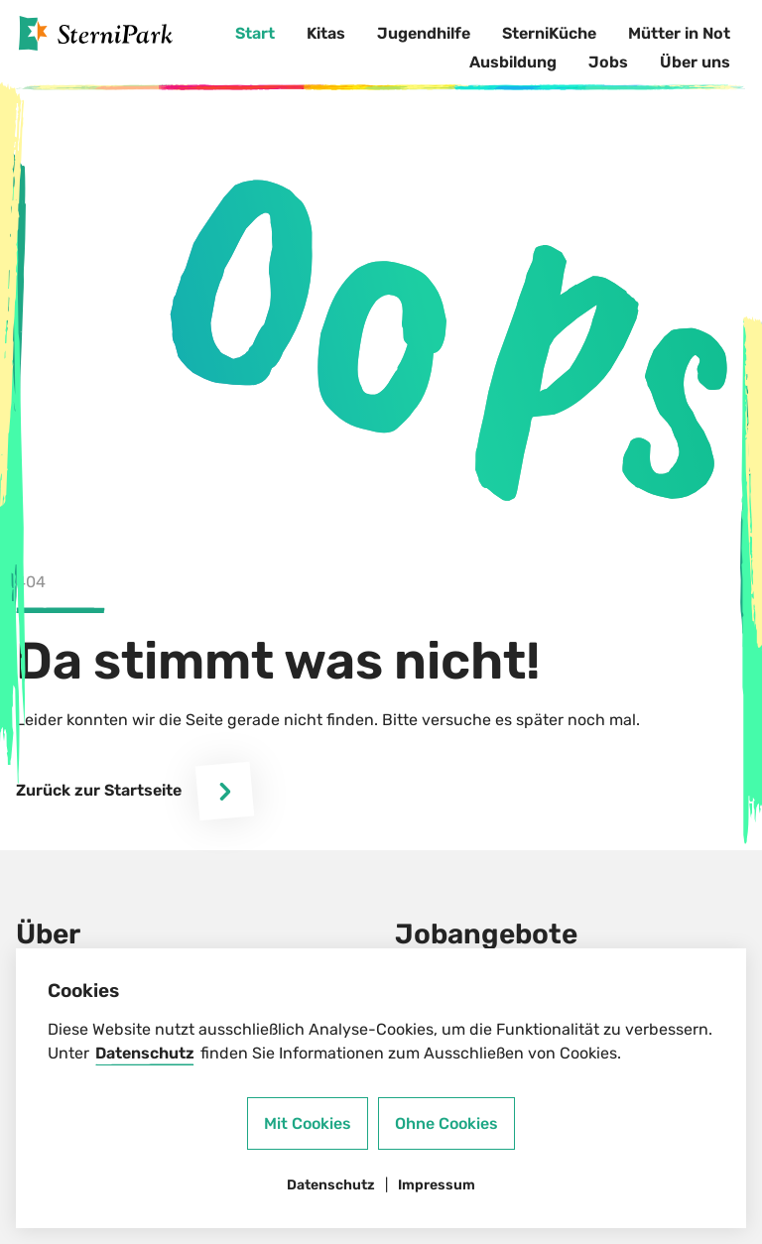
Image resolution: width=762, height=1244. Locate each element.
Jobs (608, 62)
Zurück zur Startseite (135, 791)
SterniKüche (549, 33)
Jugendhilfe (423, 33)
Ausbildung (513, 62)
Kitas (326, 33)
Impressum (436, 1185)
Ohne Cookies (446, 1123)
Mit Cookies (307, 1123)
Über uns (695, 62)
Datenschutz (144, 1053)
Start (255, 33)
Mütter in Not (679, 33)
